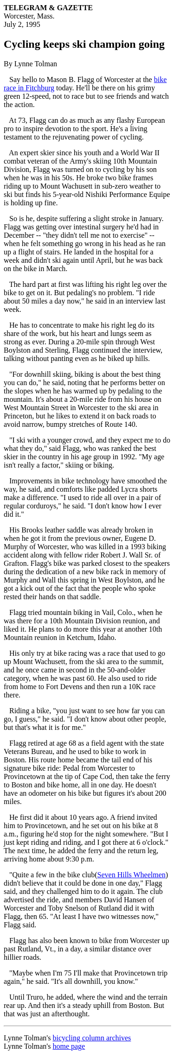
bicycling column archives (91, 1038)
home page (68, 1046)
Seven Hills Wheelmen (131, 875)
